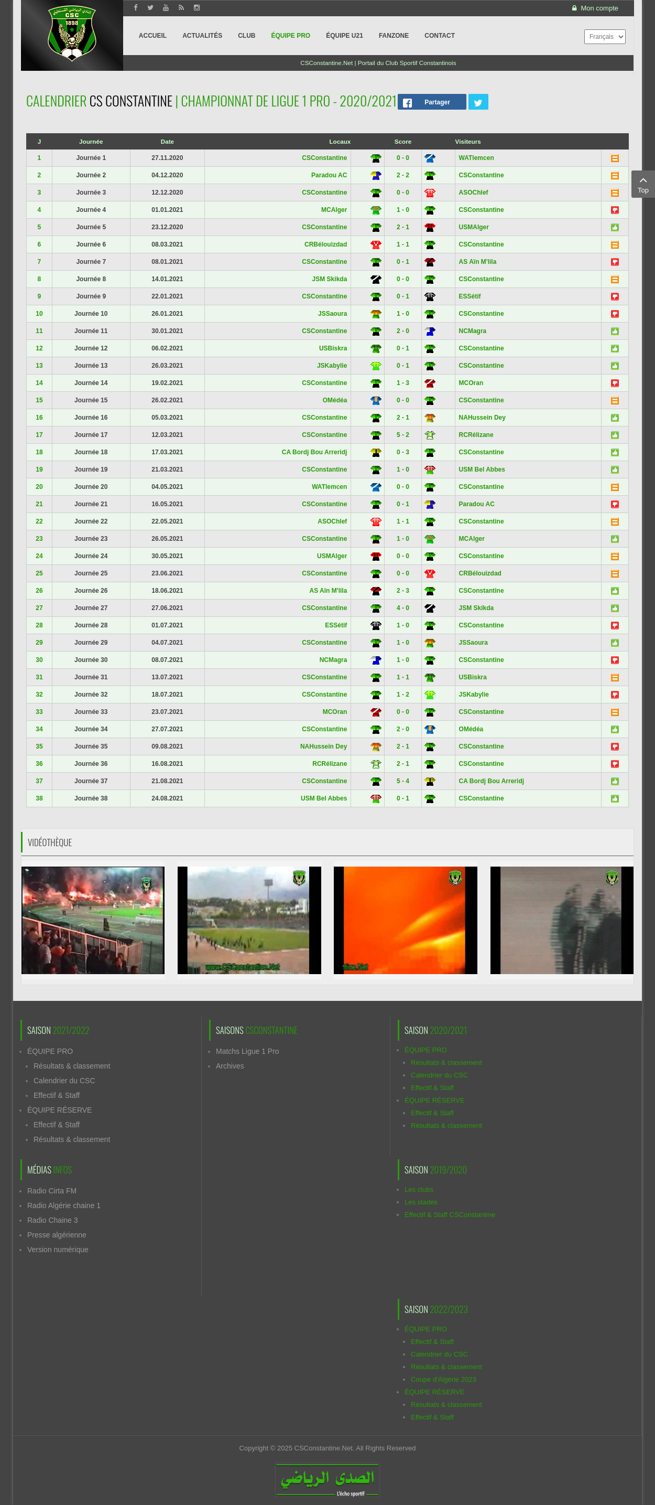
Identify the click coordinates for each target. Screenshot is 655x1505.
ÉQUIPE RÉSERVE (59, 1110)
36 (39, 763)
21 (39, 504)
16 (39, 417)
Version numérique (58, 1249)
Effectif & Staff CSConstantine (450, 1215)
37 (39, 781)
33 (39, 712)
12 (39, 348)
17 (39, 435)
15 (39, 400)
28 (39, 625)
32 (39, 694)
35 (39, 746)
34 (39, 729)
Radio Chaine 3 (52, 1220)
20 (39, 486)
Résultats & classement (72, 1066)
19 (39, 469)
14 (39, 383)
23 (39, 538)
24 (39, 556)
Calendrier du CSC (64, 1080)
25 (39, 573)
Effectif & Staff (57, 1095)
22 (39, 521)
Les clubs (419, 1189)
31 (39, 677)
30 (39, 660)
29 (39, 642)
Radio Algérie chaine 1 (64, 1205)
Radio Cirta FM (52, 1191)
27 (39, 608)
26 (39, 590)
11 (39, 331)
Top (643, 183)
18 (39, 452)
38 (39, 798)
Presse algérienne (56, 1235)
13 (39, 365)
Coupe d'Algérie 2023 (443, 1379)
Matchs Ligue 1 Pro (247, 1051)
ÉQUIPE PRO (50, 1051)
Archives (230, 1066)
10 (39, 313)
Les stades (421, 1202)
